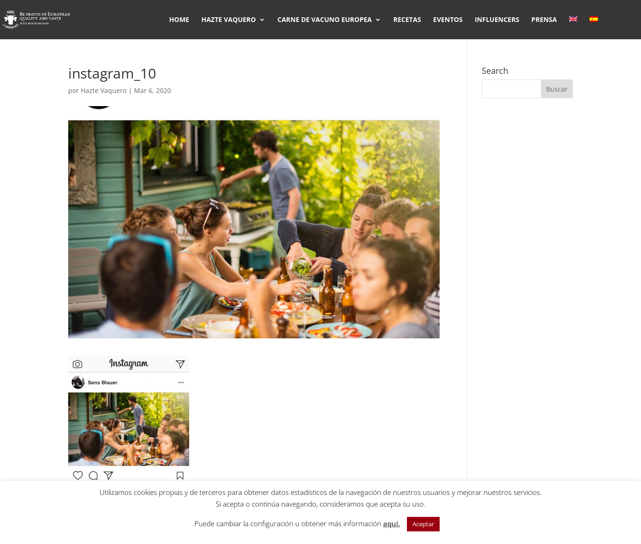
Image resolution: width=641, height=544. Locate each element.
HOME (179, 20)
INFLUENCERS (497, 20)
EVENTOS (448, 20)
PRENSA (544, 20)
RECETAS (407, 20)
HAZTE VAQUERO (228, 20)
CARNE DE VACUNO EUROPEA (325, 20)
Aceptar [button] (423, 524)
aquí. (391, 523)
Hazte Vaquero (104, 90)
